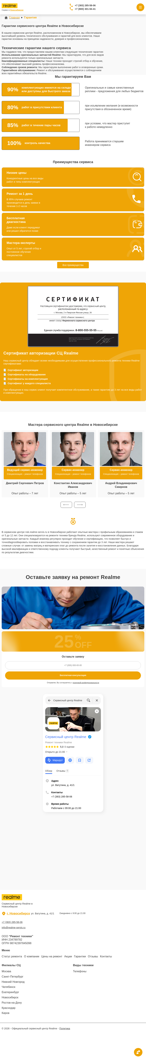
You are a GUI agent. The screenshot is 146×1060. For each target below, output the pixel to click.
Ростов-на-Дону (12, 1002)
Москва (6, 971)
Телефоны (79, 971)
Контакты (106, 956)
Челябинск (8, 986)
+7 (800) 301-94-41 (85, 9)
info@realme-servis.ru (13, 927)
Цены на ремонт (51, 956)
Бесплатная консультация (73, 675)
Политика (64, 1028)
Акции (68, 956)
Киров (5, 1013)
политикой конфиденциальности (86, 683)
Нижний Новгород (13, 981)
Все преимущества (73, 265)
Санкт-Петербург (12, 976)
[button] (66, 505)
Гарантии (80, 956)
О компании (31, 956)
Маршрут (55, 760)
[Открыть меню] (140, 7)
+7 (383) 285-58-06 (85, 5)
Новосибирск (10, 997)
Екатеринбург (10, 992)
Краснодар (8, 1007)
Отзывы (93, 956)
